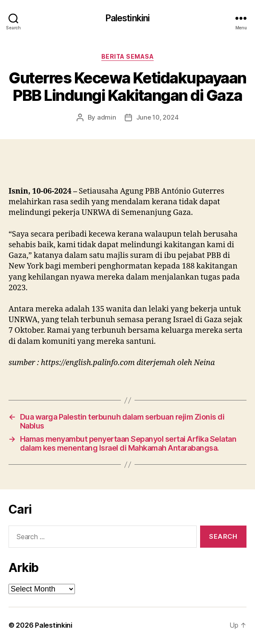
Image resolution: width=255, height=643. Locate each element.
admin (106, 117)
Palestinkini (128, 18)
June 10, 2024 (157, 117)
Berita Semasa (127, 56)
